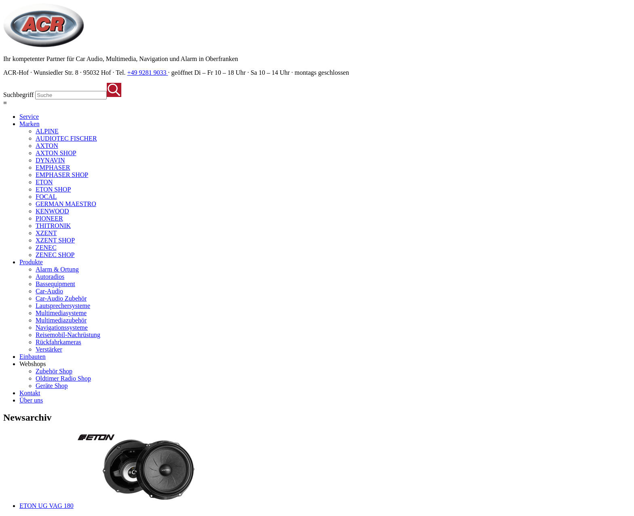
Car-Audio (49, 291)
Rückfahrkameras (58, 342)
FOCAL (46, 196)
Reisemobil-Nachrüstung (68, 334)
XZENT (46, 233)
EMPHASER (53, 167)
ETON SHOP (53, 189)
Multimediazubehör (61, 320)
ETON (44, 182)
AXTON (47, 145)
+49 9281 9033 (147, 72)
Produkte (31, 262)
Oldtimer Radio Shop (63, 378)
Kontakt (29, 393)
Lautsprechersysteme (63, 305)
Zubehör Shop (54, 371)
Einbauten (32, 356)
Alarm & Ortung (57, 269)
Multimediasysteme (61, 313)
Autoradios (50, 276)
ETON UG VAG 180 (46, 505)
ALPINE (47, 131)
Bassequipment (55, 283)
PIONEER (49, 218)
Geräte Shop (52, 385)
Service (29, 116)
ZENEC (46, 247)
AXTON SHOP (56, 153)
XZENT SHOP (55, 240)
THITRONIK (53, 225)
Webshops (32, 363)
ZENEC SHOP (55, 254)
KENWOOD (52, 211)
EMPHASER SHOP (62, 174)
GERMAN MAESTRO (66, 203)
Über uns (31, 400)
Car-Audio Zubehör (61, 298)
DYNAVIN (50, 160)
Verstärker (49, 349)
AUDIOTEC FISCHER (66, 138)
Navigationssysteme (62, 327)
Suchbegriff (18, 94)
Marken (29, 123)
